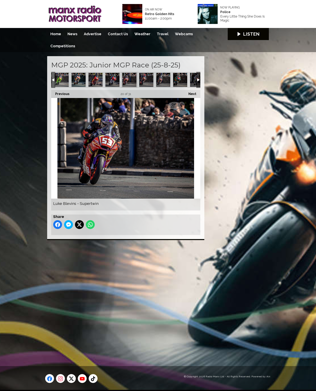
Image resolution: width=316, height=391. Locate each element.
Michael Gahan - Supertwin (146, 80)
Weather (142, 34)
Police (225, 12)
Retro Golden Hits (159, 14)
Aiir (268, 376)
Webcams (184, 34)
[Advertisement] (122, 298)
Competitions (62, 46)
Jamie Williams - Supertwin (79, 80)
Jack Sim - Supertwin (62, 80)
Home (55, 34)
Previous (60, 93)
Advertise (92, 34)
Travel (162, 34)
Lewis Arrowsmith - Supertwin (95, 80)
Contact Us (118, 34)
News (72, 34)
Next (190, 93)
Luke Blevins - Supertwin (129, 80)
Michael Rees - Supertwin (180, 80)
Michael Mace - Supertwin (163, 80)
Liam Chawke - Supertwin (112, 80)
